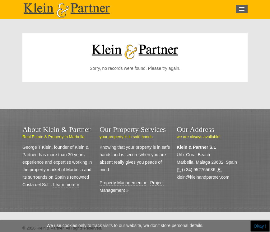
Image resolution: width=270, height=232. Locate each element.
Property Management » (123, 182)
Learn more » (66, 184)
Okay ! (260, 226)
